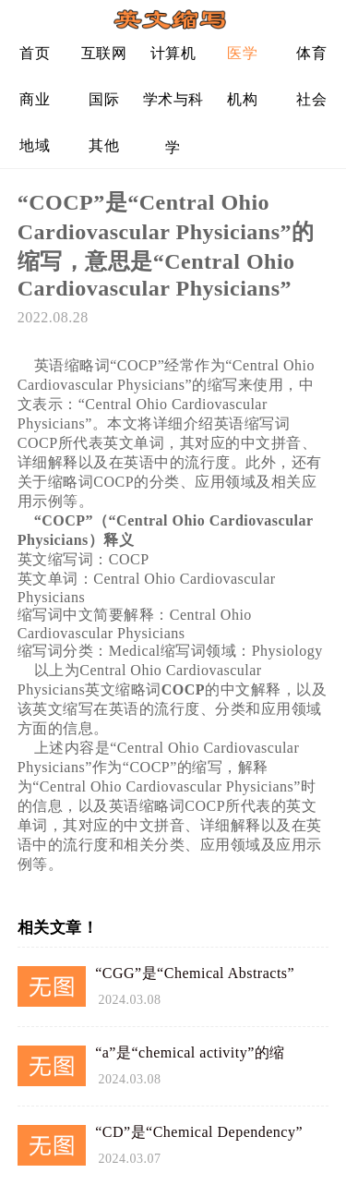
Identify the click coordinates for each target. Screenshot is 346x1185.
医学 (242, 53)
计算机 (173, 53)
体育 (311, 53)
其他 (104, 145)
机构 (242, 99)
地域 (34, 145)
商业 (34, 99)
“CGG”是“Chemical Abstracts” (194, 973)
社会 (311, 99)
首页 (34, 53)
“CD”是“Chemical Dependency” (199, 1132)
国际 (104, 99)
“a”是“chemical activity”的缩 (190, 1052)
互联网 (104, 53)
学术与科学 (173, 106)
